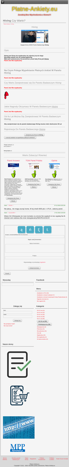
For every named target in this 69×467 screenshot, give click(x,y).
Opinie (54, 160)
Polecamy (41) (41, 329)
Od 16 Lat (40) (41, 316)
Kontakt (66, 459)
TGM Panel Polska (34, 160)
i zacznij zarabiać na (20, 137)
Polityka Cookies (51, 458)
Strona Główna (5, 458)
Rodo (57, 459)
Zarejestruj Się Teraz (13, 198)
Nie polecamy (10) (42, 331)
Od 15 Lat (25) (41, 314)
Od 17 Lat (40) (41, 318)
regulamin (42, 262)
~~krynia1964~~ (12, 212)
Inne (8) (39, 333)
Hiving (12, 24)
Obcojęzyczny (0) (41, 327)
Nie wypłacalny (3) (42, 337)
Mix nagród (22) (41, 301)
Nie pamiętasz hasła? (9, 323)
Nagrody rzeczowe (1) (42, 299)
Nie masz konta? (8, 325)
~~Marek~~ (11, 205)
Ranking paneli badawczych (16, 458)
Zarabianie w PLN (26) (43, 293)
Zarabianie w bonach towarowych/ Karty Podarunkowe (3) (52, 297)
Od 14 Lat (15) (41, 312)
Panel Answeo (13, 160)
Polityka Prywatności (41, 458)
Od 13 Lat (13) (41, 310)
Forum (61, 459)
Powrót (7, 273)
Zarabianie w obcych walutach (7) (45, 295)
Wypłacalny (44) (41, 335)
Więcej (13, 201)
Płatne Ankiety (7, 24)
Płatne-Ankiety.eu (34, 9)
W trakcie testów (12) (42, 339)
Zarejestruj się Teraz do (34, 135)
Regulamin (33, 459)
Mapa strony (26, 458)
